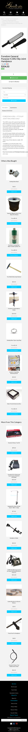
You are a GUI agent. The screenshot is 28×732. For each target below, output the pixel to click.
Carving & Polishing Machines (9, 20)
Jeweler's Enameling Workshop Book (14, 372)
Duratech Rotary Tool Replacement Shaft (14, 665)
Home (2, 19)
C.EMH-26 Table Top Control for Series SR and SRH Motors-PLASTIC (14, 571)
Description (5, 107)
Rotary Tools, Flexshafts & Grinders (10, 22)
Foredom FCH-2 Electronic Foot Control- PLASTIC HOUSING (14, 476)
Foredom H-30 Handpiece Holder (14, 309)
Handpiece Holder (14, 538)
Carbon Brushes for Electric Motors (14, 602)
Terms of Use (14, 703)
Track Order (14, 690)
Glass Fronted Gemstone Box (14, 403)
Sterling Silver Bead (14, 181)
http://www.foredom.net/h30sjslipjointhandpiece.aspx (15, 151)
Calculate (14, 100)
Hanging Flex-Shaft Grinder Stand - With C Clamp (14, 507)
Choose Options (14, 223)
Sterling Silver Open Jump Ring (14, 340)
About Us (14, 698)
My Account (14, 686)
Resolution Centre (14, 693)
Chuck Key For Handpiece (14, 633)
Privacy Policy (14, 706)
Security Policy (14, 713)
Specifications (13, 107)
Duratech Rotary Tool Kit (14, 442)
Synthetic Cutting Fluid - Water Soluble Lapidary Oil (14, 245)
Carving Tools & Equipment (11, 19)
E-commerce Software (12, 730)
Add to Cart (14, 78)
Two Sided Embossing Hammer (14, 276)
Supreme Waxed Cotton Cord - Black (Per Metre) (14, 214)
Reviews (7, 110)
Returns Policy (14, 709)
